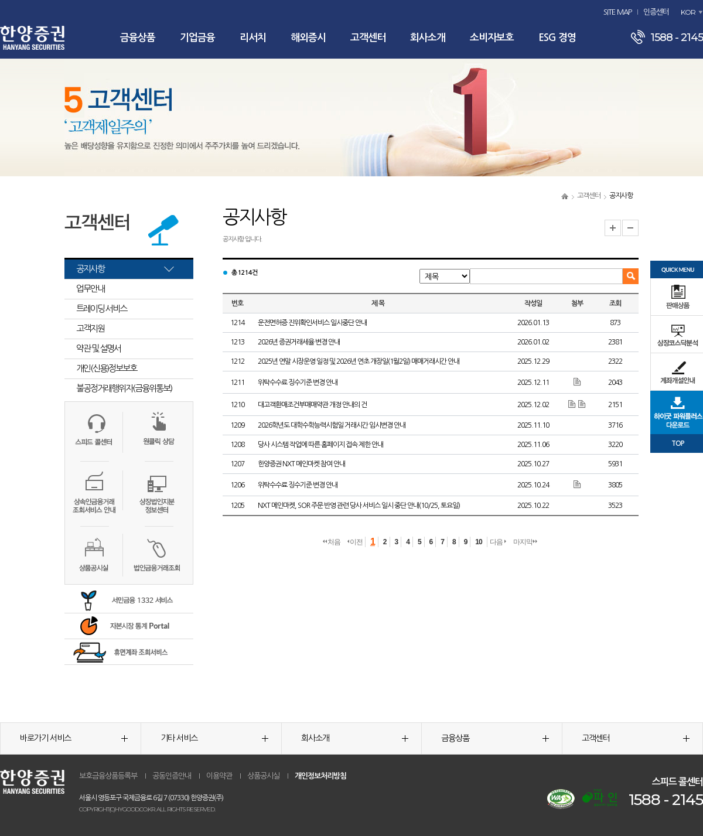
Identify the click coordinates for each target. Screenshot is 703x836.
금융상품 (137, 38)
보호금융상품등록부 (108, 776)
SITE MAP (617, 12)
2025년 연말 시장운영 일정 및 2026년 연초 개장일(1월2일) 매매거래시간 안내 (358, 361)
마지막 (525, 542)
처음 (331, 542)
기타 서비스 (214, 738)
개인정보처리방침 (320, 776)
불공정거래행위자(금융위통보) (124, 388)
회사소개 (427, 38)
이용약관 (219, 776)
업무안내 (90, 288)
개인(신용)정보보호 (106, 368)
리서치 (253, 38)
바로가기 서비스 (74, 738)
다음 (498, 542)
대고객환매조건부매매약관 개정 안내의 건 (312, 404)
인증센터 (656, 12)
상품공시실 (263, 776)
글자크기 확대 (613, 228)
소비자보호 (492, 38)
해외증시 (308, 38)
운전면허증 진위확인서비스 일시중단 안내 (312, 322)
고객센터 (367, 38)
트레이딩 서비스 (101, 308)
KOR (688, 12)
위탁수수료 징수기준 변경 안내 (297, 382)
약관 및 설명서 (98, 348)
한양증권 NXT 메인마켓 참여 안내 (301, 464)
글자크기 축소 (630, 228)
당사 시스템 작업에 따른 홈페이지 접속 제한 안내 (320, 444)
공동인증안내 (171, 776)
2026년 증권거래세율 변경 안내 (299, 342)
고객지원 (90, 328)
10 (478, 542)
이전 (355, 542)
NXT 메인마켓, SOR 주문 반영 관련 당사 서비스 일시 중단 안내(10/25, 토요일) (359, 505)
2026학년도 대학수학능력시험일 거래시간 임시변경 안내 (331, 425)
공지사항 (90, 268)
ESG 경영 (557, 38)
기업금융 (197, 38)
